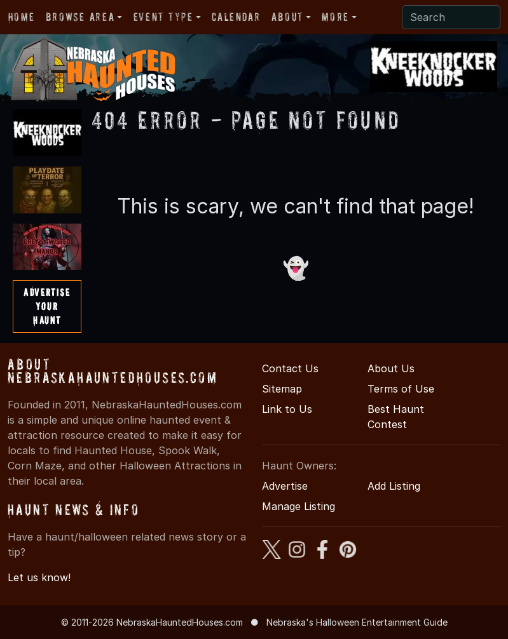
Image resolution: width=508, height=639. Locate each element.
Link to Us (287, 409)
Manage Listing (298, 506)
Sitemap (282, 388)
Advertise (285, 486)
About (287, 17)
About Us (391, 368)
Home (21, 17)
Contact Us (290, 368)
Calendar (236, 17)
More (335, 17)
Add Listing (393, 486)
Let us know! (39, 577)
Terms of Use (400, 388)
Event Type (163, 17)
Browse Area (80, 17)
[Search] (451, 17)
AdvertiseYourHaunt (47, 305)
